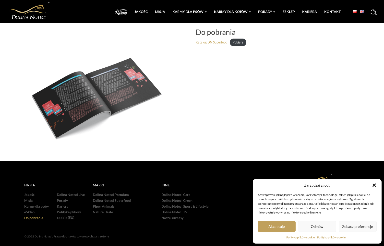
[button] (374, 185)
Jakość (141, 12)
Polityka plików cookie (300, 237)
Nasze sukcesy (172, 218)
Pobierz (238, 42)
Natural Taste (103, 212)
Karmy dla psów (189, 12)
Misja (160, 12)
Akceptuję (276, 226)
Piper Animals (103, 206)
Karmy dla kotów (232, 12)
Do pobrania (33, 218)
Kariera (309, 12)
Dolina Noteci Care (175, 195)
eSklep (29, 212)
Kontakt (332, 12)
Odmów (317, 226)
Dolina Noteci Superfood (112, 201)
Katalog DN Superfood (211, 42)
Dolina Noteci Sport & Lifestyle (184, 206)
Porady (266, 12)
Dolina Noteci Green (176, 201)
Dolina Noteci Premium (111, 195)
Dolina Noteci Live (71, 195)
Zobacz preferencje (357, 226)
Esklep (289, 12)
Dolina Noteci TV (174, 212)
